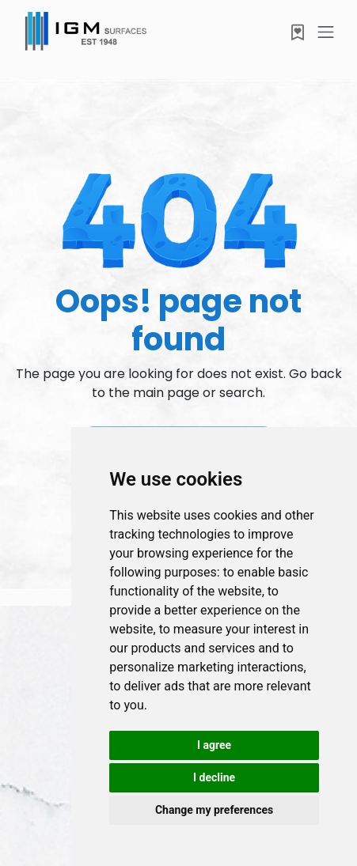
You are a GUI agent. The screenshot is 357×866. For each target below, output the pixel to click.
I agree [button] (214, 745)
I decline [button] (214, 777)
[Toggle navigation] (325, 32)
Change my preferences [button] (214, 810)
